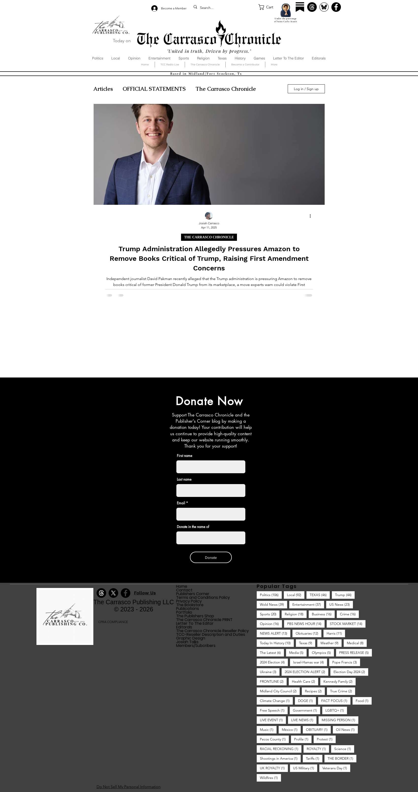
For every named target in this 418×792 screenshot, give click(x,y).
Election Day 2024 (351, 671)
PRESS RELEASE (355, 652)
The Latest (272, 652)
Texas (307, 643)
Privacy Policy (189, 601)
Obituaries (308, 633)
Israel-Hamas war (310, 662)
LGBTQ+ (336, 710)
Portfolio (184, 612)
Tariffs (314, 758)
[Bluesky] (324, 7)
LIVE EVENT (273, 719)
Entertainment (308, 604)
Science (344, 748)
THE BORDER (342, 758)
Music (268, 729)
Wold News (273, 604)
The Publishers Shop (195, 616)
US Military (305, 768)
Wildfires (270, 777)
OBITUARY (318, 729)
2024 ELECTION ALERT (306, 671)
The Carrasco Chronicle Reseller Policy (212, 631)
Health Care (305, 681)
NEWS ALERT (275, 633)
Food (364, 700)
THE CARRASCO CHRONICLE (209, 237)
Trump (345, 594)
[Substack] (300, 7)
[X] (113, 593)
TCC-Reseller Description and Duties (210, 634)
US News (341, 604)
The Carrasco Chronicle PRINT (204, 620)
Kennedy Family (339, 681)
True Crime (342, 691)
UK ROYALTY (274, 768)
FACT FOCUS (336, 700)
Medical (357, 643)
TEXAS (320, 594)
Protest (326, 739)
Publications (187, 608)
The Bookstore (189, 605)
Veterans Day (336, 768)
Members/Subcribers (196, 645)
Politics (271, 594)
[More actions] (312, 216)
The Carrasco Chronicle (226, 89)
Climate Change (276, 700)
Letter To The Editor (195, 623)
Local (295, 594)
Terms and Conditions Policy (203, 597)
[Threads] (312, 7)
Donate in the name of (193, 526)
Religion (296, 614)
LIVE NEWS (304, 719)
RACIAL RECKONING (280, 748)
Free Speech (274, 710)
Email (181, 503)
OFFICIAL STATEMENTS (154, 89)
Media (298, 652)
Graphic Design (190, 638)
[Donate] (211, 557)
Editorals (184, 627)
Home (181, 586)
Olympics (323, 652)
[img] (64, 644)
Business (323, 614)
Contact (184, 590)
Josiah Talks (187, 642)
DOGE (307, 700)
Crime (349, 614)
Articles (103, 89)
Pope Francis (346, 662)
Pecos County (274, 739)
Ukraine (270, 671)
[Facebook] (336, 7)
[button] (269, 7)
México (291, 729)
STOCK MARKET (348, 623)
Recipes (315, 691)
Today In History (277, 643)
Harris (336, 633)
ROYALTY (318, 748)
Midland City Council (280, 691)
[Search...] (224, 7)
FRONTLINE (273, 681)
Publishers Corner (192, 594)
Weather (331, 643)
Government (306, 710)
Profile (303, 739)
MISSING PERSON (340, 719)
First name (184, 455)
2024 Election (274, 662)
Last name (184, 479)
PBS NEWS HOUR (306, 623)
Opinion (271, 623)
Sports (270, 614)
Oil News (347, 729)
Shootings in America (280, 758)
